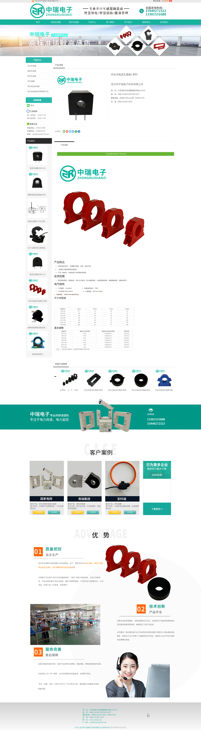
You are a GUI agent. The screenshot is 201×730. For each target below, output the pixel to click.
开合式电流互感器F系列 (114, 390)
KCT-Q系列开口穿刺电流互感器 (40, 248)
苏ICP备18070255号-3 (118, 728)
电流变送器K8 (37, 354)
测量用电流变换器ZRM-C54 (38, 195)
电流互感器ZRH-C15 (37, 274)
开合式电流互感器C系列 (37, 301)
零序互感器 (32, 76)
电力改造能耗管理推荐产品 (38, 91)
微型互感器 (32, 71)
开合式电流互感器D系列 (161, 390)
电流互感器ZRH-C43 (37, 168)
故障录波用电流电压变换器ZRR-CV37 (42, 328)
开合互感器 (32, 66)
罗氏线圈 (31, 81)
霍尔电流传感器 (34, 86)
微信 (30, 105)
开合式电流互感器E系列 (137, 390)
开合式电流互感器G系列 (90, 390)
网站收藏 (156, 1)
